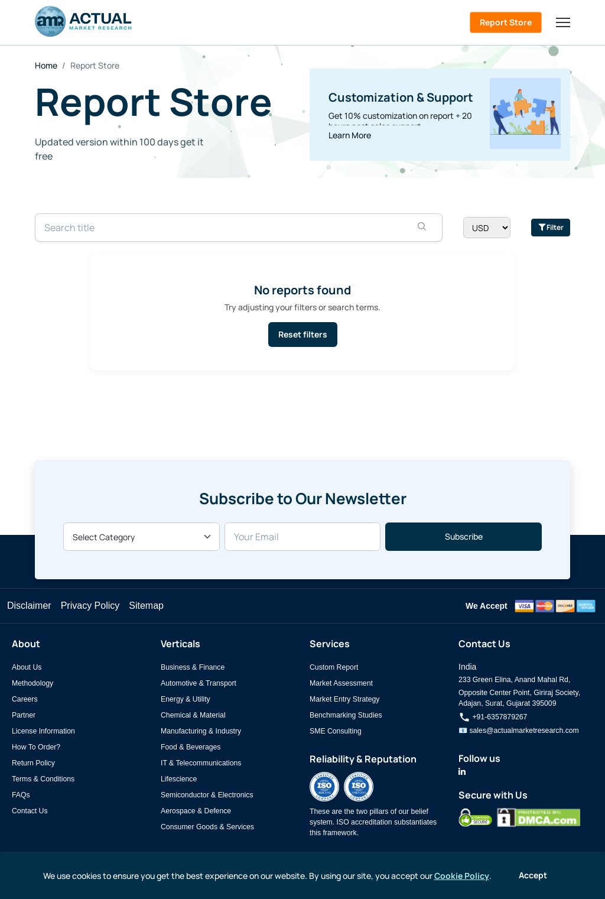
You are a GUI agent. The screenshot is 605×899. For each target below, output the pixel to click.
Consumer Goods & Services (207, 827)
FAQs (21, 795)
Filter (551, 227)
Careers (25, 699)
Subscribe (464, 536)
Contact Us (30, 811)
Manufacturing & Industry (201, 731)
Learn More (349, 135)
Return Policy (33, 763)
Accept (533, 875)
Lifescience (179, 779)
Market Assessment (341, 683)
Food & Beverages (190, 747)
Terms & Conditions (43, 779)
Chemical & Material (193, 715)
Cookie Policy (461, 875)
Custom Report (334, 667)
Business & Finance (193, 667)
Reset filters (302, 334)
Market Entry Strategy (344, 699)
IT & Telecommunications (201, 763)
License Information (43, 731)
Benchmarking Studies (346, 715)
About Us (26, 667)
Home (46, 65)
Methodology (32, 683)
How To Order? (36, 747)
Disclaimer (29, 606)
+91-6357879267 (492, 717)
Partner (23, 715)
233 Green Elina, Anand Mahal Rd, (514, 680)
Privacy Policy (90, 606)
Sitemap (146, 606)
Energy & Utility (185, 699)
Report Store (506, 22)
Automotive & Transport (198, 683)
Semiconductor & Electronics (207, 795)
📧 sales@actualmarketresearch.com (518, 730)
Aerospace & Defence (196, 811)
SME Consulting (336, 731)
